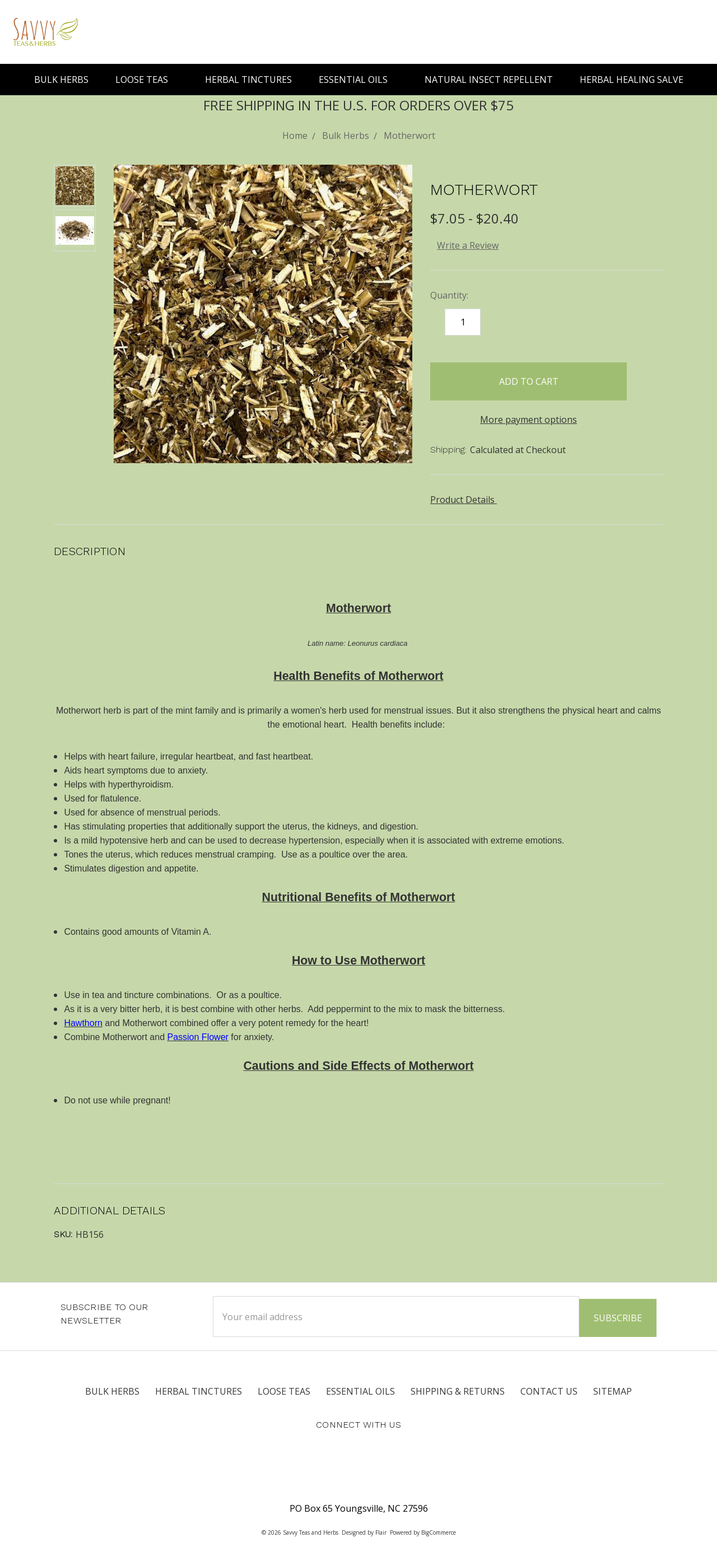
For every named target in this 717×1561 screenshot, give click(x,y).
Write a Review (468, 245)
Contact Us (549, 1388)
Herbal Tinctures (248, 79)
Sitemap (612, 1388)
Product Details (466, 499)
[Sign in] (674, 32)
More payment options (528, 419)
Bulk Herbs (61, 79)
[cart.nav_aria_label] (695, 32)
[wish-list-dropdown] (645, 377)
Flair (381, 1530)
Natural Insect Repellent (489, 79)
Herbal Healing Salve (631, 79)
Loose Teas (146, 79)
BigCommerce (438, 1530)
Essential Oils (358, 79)
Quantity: (449, 295)
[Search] (650, 32)
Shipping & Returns (458, 1388)
